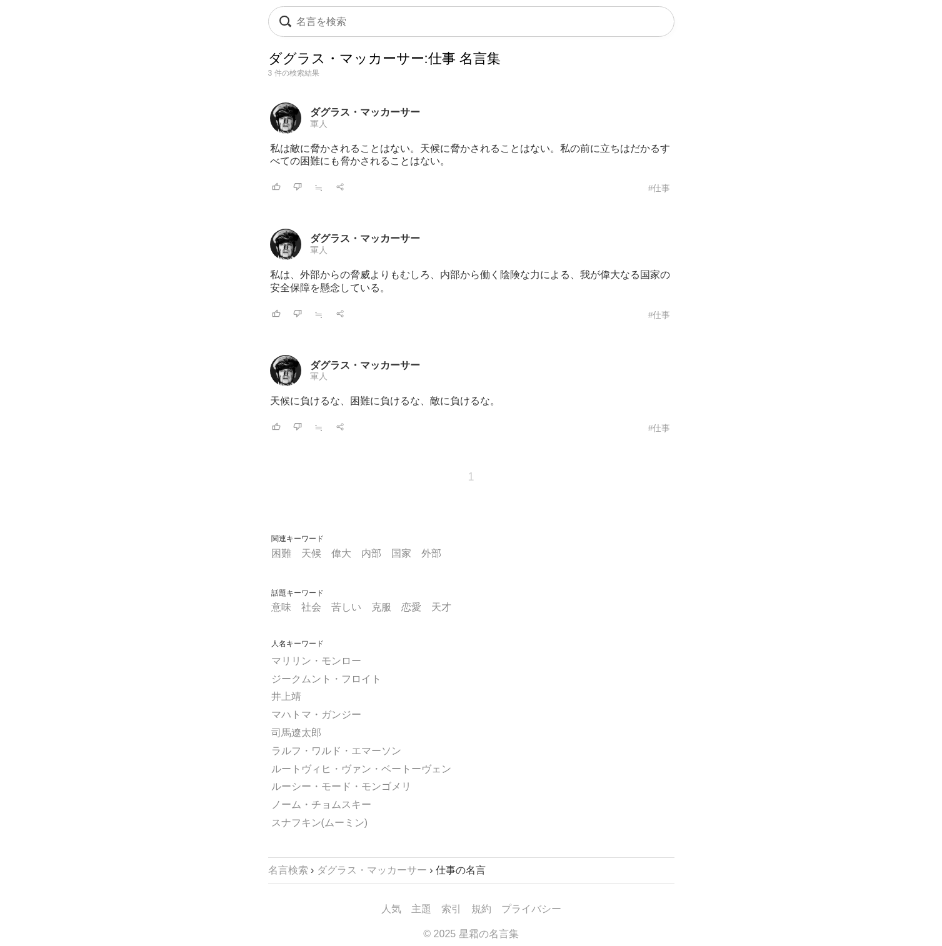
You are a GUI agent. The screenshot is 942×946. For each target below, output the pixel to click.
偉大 (341, 553)
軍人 (319, 124)
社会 (311, 607)
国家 (401, 553)
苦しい (346, 607)
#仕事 (659, 188)
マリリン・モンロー (316, 660)
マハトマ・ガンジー (316, 714)
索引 (451, 909)
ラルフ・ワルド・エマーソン (336, 750)
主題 (421, 909)
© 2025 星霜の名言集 (470, 934)
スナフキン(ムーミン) (319, 822)
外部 (431, 553)
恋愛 (411, 607)
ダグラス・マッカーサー (365, 112)
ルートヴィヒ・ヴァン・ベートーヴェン (361, 769)
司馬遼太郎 (296, 732)
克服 (381, 607)
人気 (391, 909)
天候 (311, 553)
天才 (441, 607)
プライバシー (531, 909)
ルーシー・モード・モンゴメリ (341, 786)
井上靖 (286, 696)
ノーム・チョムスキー (321, 804)
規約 (481, 909)
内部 (371, 553)
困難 (281, 553)
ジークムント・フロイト (326, 679)
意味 (281, 607)
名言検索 (288, 870)
